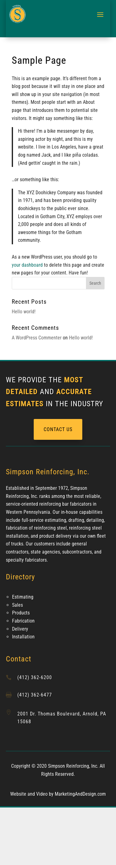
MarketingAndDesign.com (80, 794)
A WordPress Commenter (37, 338)
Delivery (20, 629)
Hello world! (24, 312)
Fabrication (23, 621)
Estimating (22, 597)
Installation (23, 637)
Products (21, 613)
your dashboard (27, 265)
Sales (17, 605)
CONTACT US (58, 429)
